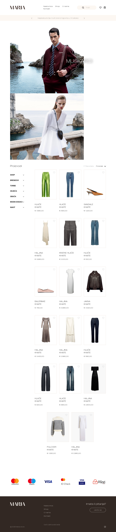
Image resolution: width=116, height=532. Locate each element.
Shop (57, 6)
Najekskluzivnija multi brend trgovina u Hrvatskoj (58, 18)
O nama (65, 6)
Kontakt (46, 9)
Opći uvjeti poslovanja (52, 524)
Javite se (98, 510)
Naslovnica (48, 6)
